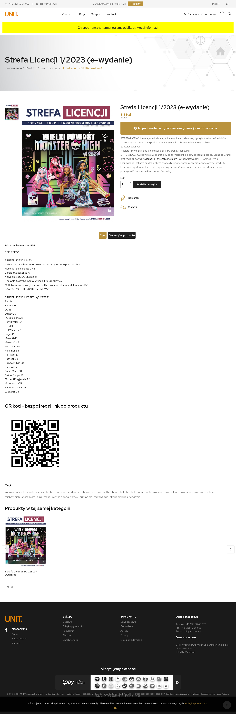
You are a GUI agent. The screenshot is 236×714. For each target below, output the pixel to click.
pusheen (210, 492)
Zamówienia (126, 628)
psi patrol (198, 492)
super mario (43, 497)
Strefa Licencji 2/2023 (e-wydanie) (22, 573)
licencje (40, 492)
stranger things (119, 497)
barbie (50, 492)
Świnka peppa (60, 497)
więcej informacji (147, 28)
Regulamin (68, 633)
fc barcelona (87, 492)
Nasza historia (19, 641)
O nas (15, 636)
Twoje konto (128, 619)
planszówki (27, 492)
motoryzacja (101, 497)
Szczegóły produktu (126, 235)
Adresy (124, 633)
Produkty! (135, 3)
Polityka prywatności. (196, 703)
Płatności (67, 637)
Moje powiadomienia (131, 642)
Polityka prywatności (73, 628)
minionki (146, 492)
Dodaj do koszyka (147, 184)
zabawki (9, 492)
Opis (99, 235)
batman (60, 492)
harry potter (104, 492)
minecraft (158, 492)
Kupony (124, 637)
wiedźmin (134, 497)
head (115, 492)
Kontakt (16, 645)
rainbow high (12, 497)
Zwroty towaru (70, 642)
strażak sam (28, 497)
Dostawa (67, 624)
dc (68, 492)
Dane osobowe (128, 624)
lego (137, 492)
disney (75, 492)
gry (18, 492)
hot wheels (126, 492)
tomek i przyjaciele (81, 497)
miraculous (172, 492)
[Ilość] (124, 184)
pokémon (185, 492)
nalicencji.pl (149, 159)
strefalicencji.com (167, 159)
